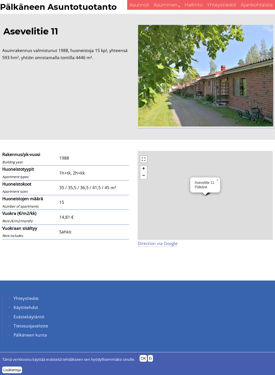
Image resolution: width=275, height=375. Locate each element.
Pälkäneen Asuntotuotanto (58, 7)
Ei (150, 358)
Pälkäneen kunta (30, 335)
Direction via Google (158, 243)
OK (143, 358)
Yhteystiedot (26, 298)
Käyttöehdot (26, 307)
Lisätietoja (12, 369)
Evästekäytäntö (29, 317)
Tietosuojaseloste (31, 326)
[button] (217, 180)
